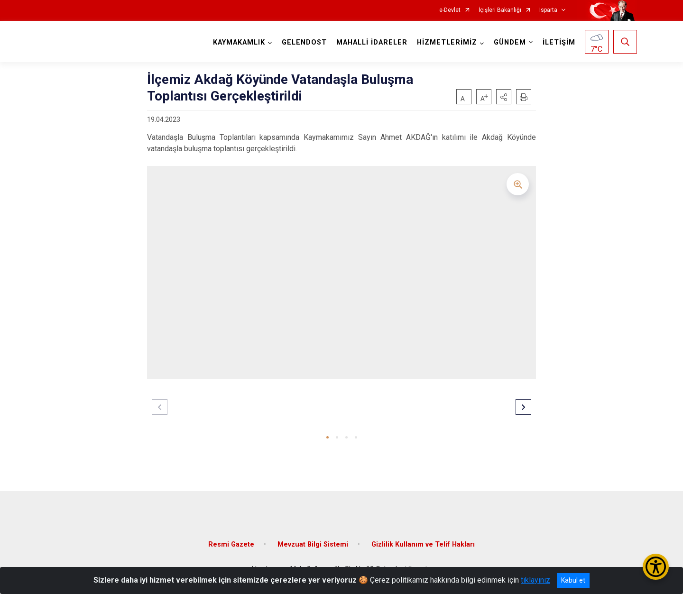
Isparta (548, 10)
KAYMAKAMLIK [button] (239, 42)
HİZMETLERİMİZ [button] (447, 42)
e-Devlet (450, 10)
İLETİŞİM (559, 42)
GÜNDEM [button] (510, 42)
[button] (503, 96)
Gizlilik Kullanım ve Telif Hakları (423, 544)
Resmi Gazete (231, 544)
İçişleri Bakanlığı (500, 10)
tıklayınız (535, 580)
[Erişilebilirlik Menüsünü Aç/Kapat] (656, 567)
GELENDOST (304, 42)
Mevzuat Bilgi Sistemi (312, 544)
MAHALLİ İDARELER (371, 42)
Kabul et (573, 580)
